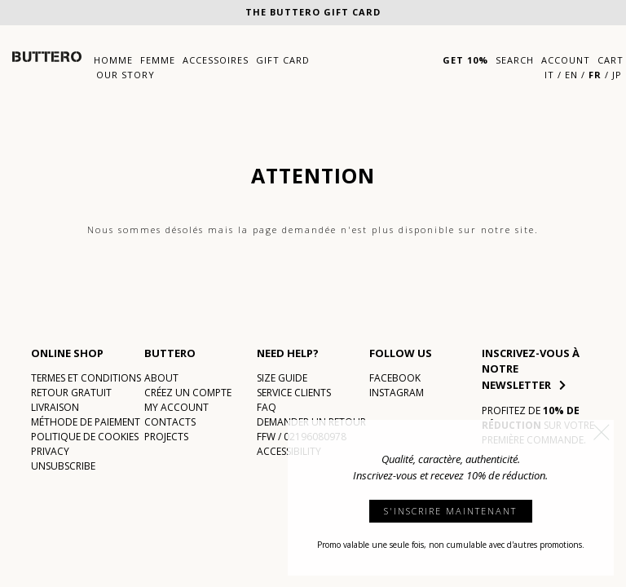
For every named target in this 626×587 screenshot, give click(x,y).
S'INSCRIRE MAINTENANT (450, 511)
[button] (601, 432)
